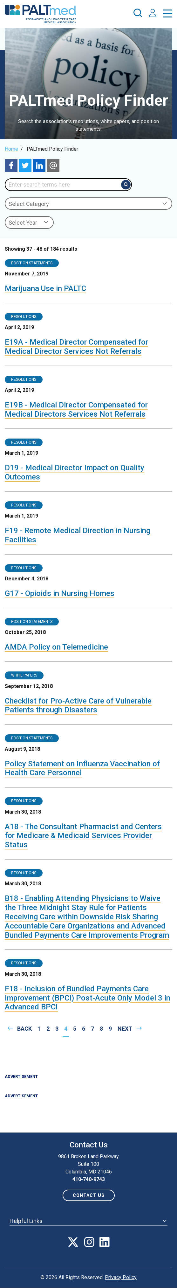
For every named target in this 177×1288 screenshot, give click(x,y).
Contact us (89, 1195)
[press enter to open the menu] (167, 15)
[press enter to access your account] (152, 14)
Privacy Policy (121, 1277)
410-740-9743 (88, 1179)
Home (11, 149)
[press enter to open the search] (138, 14)
